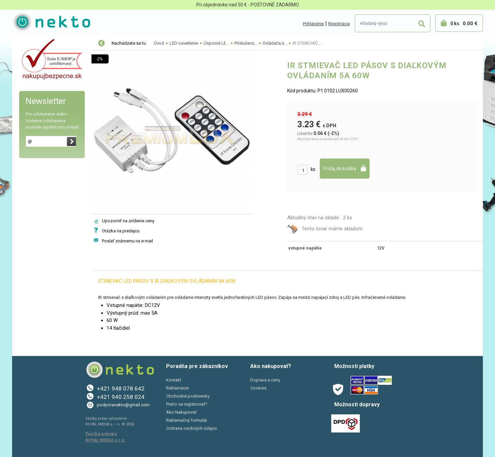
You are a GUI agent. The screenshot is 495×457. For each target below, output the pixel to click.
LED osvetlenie (35, 44)
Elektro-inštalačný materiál (48, 58)
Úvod (159, 43)
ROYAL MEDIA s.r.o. (105, 440)
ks (313, 169)
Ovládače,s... (275, 43)
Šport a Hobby (33, 114)
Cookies (258, 388)
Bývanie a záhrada (39, 86)
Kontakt (173, 379)
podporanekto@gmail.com (123, 404)
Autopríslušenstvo (39, 72)
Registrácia (339, 23)
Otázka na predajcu (121, 230)
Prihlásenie (313, 23)
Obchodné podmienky (188, 396)
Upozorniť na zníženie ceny (128, 220)
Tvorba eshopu (101, 433)
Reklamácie (177, 388)
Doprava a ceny (265, 379)
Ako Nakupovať (181, 412)
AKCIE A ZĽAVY (34, 128)
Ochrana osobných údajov (191, 428)
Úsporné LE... (216, 43)
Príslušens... (245, 43)
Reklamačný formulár (186, 420)
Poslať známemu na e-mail (127, 240)
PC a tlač (29, 100)
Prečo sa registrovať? (186, 404)
